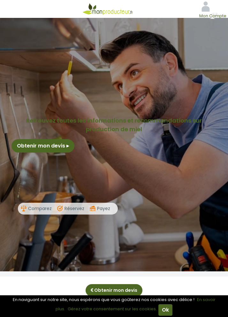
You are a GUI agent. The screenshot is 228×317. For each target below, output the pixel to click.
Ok (165, 309)
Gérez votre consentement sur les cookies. (112, 309)
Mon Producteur (114, 9)
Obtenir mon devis (43, 145)
